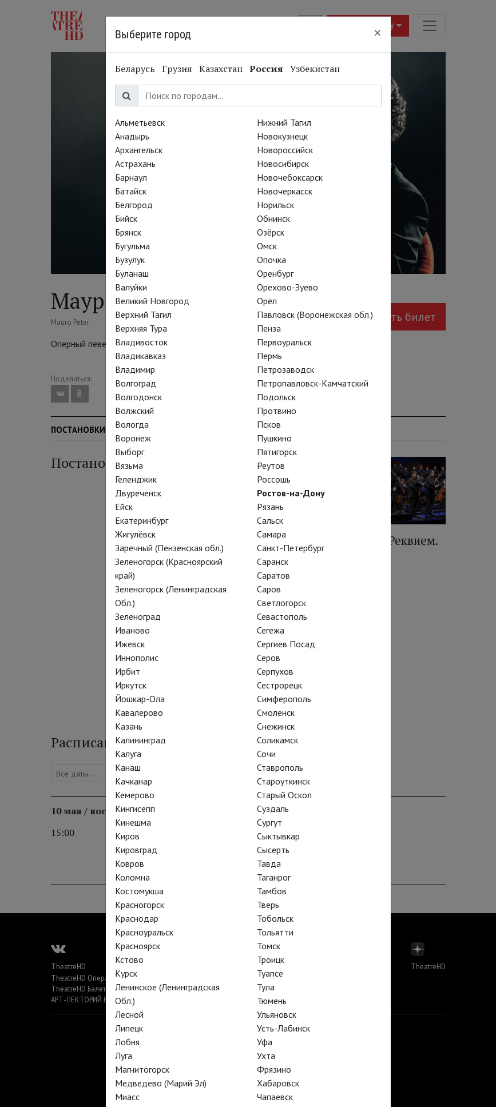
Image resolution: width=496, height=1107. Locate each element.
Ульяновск (276, 1014)
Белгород (134, 204)
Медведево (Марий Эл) (161, 1083)
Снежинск (276, 726)
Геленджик (136, 479)
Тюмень (272, 1000)
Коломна (132, 877)
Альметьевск (140, 122)
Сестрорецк (279, 685)
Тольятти (275, 932)
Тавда (269, 863)
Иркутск (130, 685)
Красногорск (139, 904)
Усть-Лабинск (283, 1028)
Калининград (140, 740)
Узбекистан (315, 68)
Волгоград (135, 383)
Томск (268, 945)
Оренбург (275, 273)
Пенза (269, 328)
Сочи (266, 753)
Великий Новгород (152, 300)
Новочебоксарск (290, 177)
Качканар (133, 781)
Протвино (276, 410)
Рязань (270, 506)
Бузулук (130, 259)
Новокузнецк (282, 136)
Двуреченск (138, 493)
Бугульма (132, 246)
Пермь (269, 355)
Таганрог (274, 877)
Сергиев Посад (286, 644)
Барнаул (131, 177)
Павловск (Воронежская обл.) (315, 314)
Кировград (136, 849)
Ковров (129, 863)
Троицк (270, 959)
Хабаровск (278, 1083)
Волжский (134, 410)
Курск (126, 973)
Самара (271, 534)
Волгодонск (138, 397)
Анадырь (132, 136)
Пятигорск (277, 451)
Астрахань (135, 163)
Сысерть (273, 849)
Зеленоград (138, 616)
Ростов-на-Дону (291, 493)
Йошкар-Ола (140, 698)
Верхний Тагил (143, 314)
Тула (266, 987)
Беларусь (135, 68)
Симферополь (284, 698)
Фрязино (274, 1069)
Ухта (266, 1055)
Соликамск (277, 740)
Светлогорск (281, 602)
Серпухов (275, 671)
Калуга (128, 753)
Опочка (271, 259)
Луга (123, 1055)
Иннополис (136, 657)
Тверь (268, 904)
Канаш (128, 767)
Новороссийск (285, 150)
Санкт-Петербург (290, 548)
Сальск (270, 520)
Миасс (127, 1096)
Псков (269, 424)
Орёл (267, 300)
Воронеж (133, 438)
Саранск (272, 561)
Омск (267, 246)
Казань (128, 726)
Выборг (129, 451)
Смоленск (276, 712)
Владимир (135, 369)
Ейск (124, 506)
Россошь (274, 479)
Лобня (127, 1042)
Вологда (132, 424)
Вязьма (129, 465)
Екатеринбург (141, 520)
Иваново (132, 630)
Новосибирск (283, 163)
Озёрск (270, 232)
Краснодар (136, 918)
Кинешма (133, 822)
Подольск (276, 397)
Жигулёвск (135, 534)
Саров (269, 589)
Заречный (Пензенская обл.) (169, 548)
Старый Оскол (284, 795)
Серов (268, 657)
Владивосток (141, 342)
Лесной (129, 1014)
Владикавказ (140, 355)
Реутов (271, 465)
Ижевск (130, 644)
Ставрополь (280, 767)
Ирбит (127, 671)
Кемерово (134, 795)
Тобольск (275, 918)
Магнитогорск (142, 1069)
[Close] (377, 33)
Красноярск (137, 945)
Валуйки (131, 287)
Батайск (130, 191)
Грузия (177, 68)
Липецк (129, 1028)
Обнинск (273, 218)
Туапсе (270, 973)
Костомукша (139, 891)
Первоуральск (284, 342)
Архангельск (138, 150)
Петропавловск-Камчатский (312, 383)
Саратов (273, 575)
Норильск (275, 204)
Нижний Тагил (284, 122)
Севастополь (282, 616)
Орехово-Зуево (287, 287)
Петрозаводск (285, 369)
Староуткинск (283, 781)
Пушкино (274, 438)
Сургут (269, 822)
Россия (266, 68)
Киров (127, 836)
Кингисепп (135, 808)
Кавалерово (139, 712)
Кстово (129, 959)
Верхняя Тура (141, 328)
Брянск (128, 232)
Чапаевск (275, 1096)
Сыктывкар (278, 836)
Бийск (126, 218)
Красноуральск (144, 932)
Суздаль (273, 808)
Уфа (264, 1042)
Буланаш (132, 273)
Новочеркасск (284, 191)
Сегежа (270, 630)
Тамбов (272, 891)
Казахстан (221, 68)
